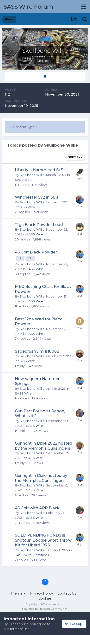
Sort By (75, 157)
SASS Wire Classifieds (32, 555)
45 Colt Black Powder (36, 252)
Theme (18, 593)
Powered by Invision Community (45, 608)
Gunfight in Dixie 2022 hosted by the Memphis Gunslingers (43, 446)
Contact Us (66, 593)
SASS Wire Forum (28, 6)
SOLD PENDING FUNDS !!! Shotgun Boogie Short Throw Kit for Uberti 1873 (43, 540)
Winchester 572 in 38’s (36, 197)
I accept (74, 624)
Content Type (23, 127)
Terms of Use (20, 629)
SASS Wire (23, 179)
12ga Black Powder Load (39, 224)
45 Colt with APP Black (37, 508)
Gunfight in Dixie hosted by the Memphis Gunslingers (41, 478)
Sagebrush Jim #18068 (37, 351)
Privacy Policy (41, 593)
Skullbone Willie (32, 175)
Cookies (45, 598)
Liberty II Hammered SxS (39, 170)
